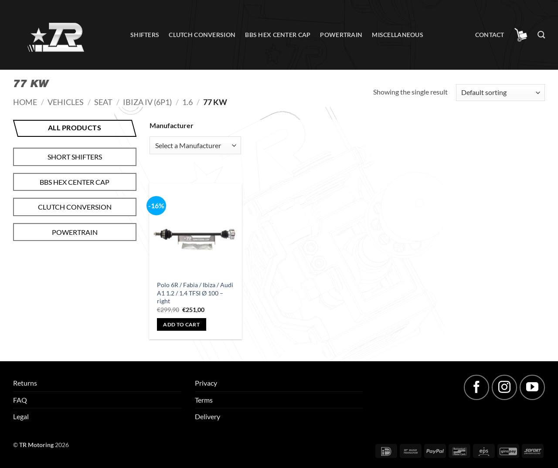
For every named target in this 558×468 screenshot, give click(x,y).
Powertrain (341, 34)
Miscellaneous (397, 34)
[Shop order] (500, 92)
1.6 (187, 102)
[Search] (541, 35)
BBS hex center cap (277, 34)
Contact (489, 34)
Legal (21, 416)
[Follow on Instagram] (504, 387)
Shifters (144, 34)
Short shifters (75, 157)
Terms (204, 400)
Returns (25, 383)
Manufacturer (172, 125)
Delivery (207, 416)
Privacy (206, 383)
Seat (103, 102)
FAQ (20, 400)
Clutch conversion (202, 34)
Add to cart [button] (181, 324)
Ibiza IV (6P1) (147, 102)
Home (25, 102)
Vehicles (66, 102)
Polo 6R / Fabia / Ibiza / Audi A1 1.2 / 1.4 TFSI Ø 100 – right (195, 293)
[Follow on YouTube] (532, 387)
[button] (521, 35)
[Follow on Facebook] (476, 387)
